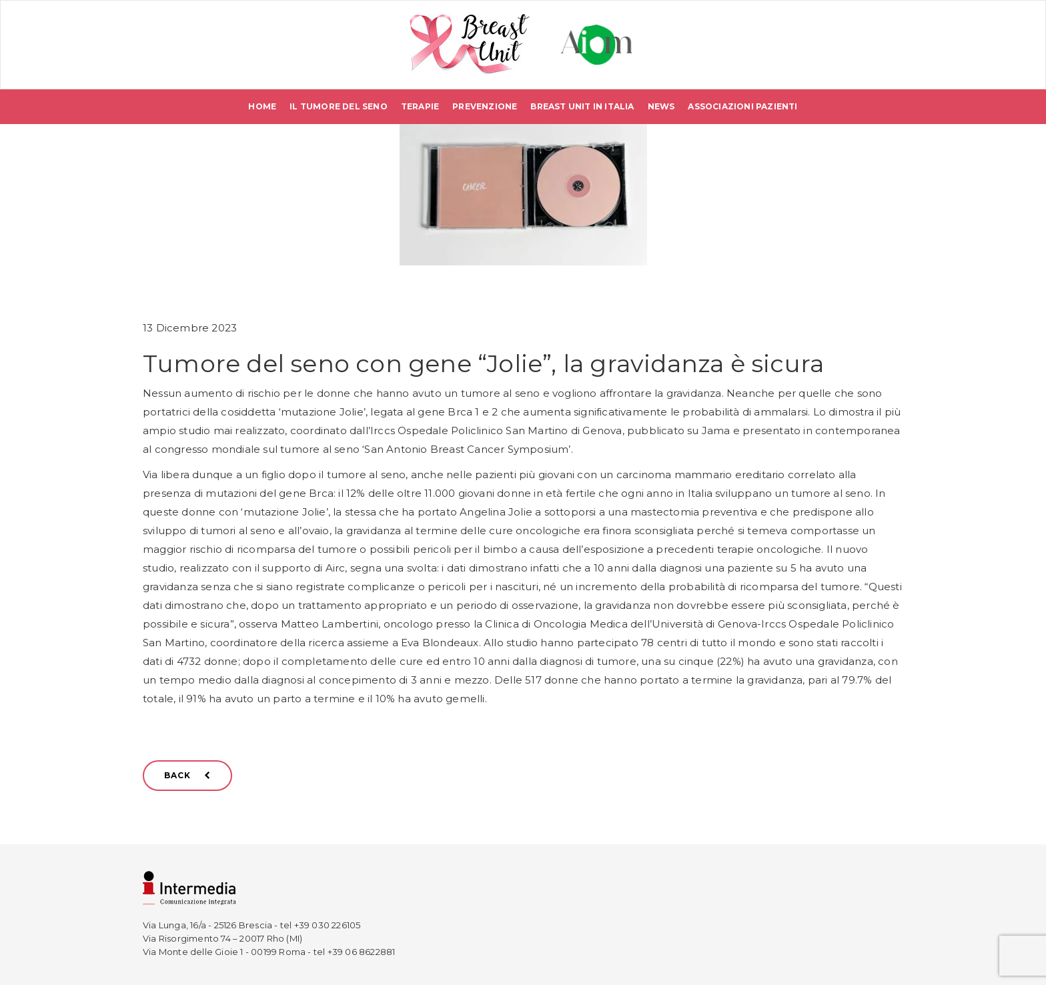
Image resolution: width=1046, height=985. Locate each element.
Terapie (420, 106)
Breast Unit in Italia (582, 106)
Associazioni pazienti (742, 106)
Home (262, 106)
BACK (187, 775)
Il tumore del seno (339, 106)
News (661, 106)
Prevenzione (484, 106)
